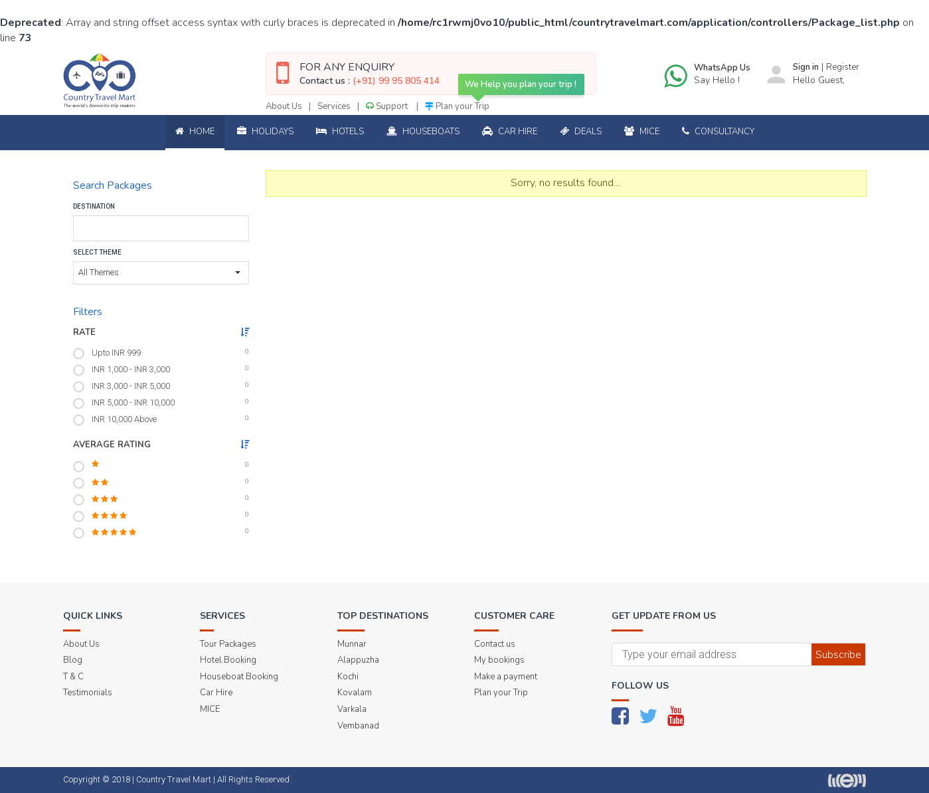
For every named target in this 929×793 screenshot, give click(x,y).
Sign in (806, 67)
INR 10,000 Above (124, 419)
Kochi (348, 677)
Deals (581, 132)
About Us (284, 106)
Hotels (340, 132)
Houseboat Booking (239, 677)
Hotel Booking (228, 660)
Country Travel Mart (173, 779)
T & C (73, 677)
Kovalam (354, 693)
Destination (94, 206)
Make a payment (505, 677)
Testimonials (87, 693)
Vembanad (358, 726)
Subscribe (838, 654)
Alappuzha (358, 660)
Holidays (265, 132)
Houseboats (423, 132)
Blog (72, 660)
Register (842, 67)
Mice (641, 132)
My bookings (499, 660)
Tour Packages (228, 644)
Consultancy (718, 132)
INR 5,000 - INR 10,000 (133, 402)
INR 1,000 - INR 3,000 (131, 369)
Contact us (494, 644)
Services (334, 106)
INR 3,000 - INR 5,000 (131, 386)
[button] (161, 272)
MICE (210, 709)
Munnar (352, 644)
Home (194, 132)
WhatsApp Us (722, 68)
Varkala (352, 709)
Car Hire (509, 132)
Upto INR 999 (116, 353)
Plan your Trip (457, 106)
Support (388, 106)
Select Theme (97, 252)
